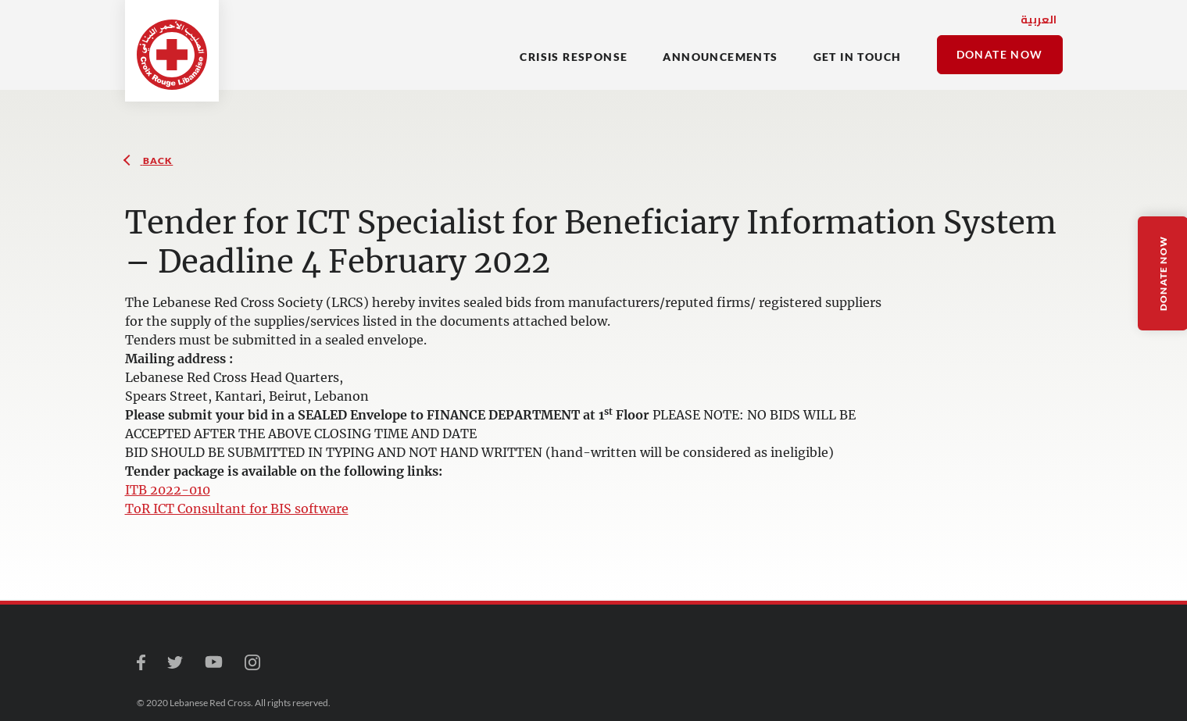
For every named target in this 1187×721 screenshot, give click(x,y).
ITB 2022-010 (167, 490)
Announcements (720, 56)
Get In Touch (857, 56)
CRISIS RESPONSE (573, 56)
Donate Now (999, 54)
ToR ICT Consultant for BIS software (237, 508)
